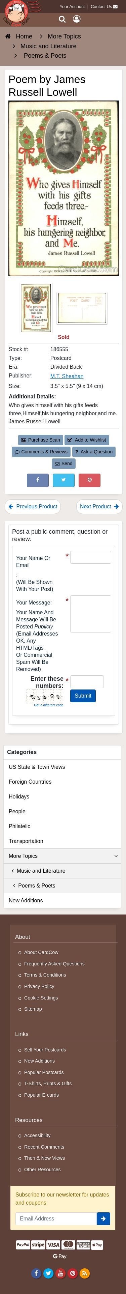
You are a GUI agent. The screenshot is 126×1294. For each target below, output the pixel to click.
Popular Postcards (44, 1072)
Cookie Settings (41, 998)
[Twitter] (48, 1273)
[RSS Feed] (85, 1273)
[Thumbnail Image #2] (82, 310)
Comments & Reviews (41, 451)
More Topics (63, 856)
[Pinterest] (72, 1273)
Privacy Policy (39, 986)
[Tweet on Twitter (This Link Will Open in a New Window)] (64, 480)
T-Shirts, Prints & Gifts (48, 1083)
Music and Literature (37, 871)
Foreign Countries (30, 782)
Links (22, 1034)
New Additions (26, 900)
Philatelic (19, 826)
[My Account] (76, 19)
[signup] (103, 1218)
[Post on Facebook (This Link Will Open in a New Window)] (38, 480)
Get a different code (49, 705)
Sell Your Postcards (45, 1049)
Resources (29, 1120)
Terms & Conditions (45, 975)
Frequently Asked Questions (54, 963)
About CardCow (41, 952)
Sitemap (33, 1009)
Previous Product (32, 506)
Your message (33, 603)
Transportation (26, 841)
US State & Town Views (37, 767)
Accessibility (37, 1135)
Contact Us (101, 6)
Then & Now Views (44, 1158)
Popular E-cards (41, 1095)
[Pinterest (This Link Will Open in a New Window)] (89, 480)
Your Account (72, 6)
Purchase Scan (40, 440)
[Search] (62, 19)
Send (63, 463)
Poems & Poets (32, 886)
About (22, 937)
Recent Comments (44, 1147)
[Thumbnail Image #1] (36, 310)
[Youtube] (60, 1273)
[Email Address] (56, 1218)
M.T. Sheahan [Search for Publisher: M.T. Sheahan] (67, 376)
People (17, 811)
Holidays (19, 796)
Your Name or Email (33, 561)
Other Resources (42, 1169)
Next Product (99, 506)
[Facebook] (36, 1273)
